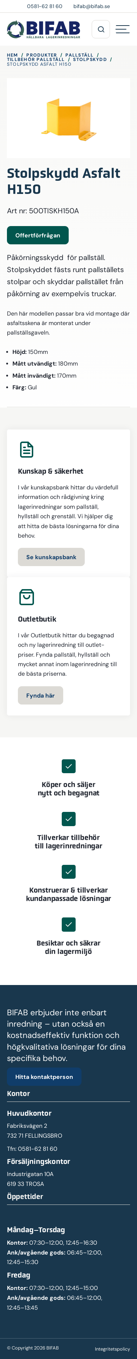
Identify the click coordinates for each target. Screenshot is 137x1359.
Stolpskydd (90, 59)
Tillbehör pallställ (36, 59)
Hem (12, 55)
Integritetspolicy (112, 1349)
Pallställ (79, 55)
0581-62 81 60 (37, 1148)
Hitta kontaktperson (44, 1076)
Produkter (41, 55)
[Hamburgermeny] (122, 29)
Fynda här (40, 695)
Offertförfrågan (37, 235)
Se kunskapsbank (51, 557)
